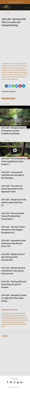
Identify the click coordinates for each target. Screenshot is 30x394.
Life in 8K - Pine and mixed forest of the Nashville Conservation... (12, 216)
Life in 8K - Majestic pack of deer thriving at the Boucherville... (13, 257)
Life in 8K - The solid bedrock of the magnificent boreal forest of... (13, 161)
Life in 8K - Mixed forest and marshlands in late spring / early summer (13, 270)
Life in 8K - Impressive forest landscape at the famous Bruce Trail (13, 243)
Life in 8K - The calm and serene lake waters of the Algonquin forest (12, 189)
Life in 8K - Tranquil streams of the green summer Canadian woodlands (13, 130)
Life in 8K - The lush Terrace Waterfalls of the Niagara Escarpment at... (13, 229)
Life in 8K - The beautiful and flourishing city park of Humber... (13, 284)
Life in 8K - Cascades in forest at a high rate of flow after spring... (13, 298)
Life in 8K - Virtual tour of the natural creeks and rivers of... (13, 202)
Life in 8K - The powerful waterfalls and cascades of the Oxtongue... (12, 175)
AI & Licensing (14, 379)
